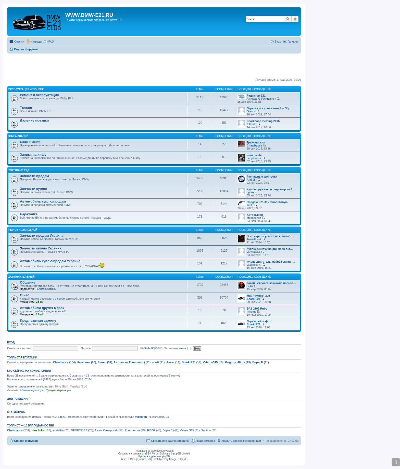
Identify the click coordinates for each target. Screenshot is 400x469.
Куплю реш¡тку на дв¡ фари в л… (270, 248)
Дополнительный (21, 276)
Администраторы (32, 390)
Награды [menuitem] (36, 41)
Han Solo (37, 430)
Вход (11, 342)
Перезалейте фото (259, 321)
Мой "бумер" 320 (258, 295)
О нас (24, 295)
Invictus (251, 311)
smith (250, 205)
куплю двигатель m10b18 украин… (271, 261)
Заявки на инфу (33, 154)
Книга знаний (18, 136)
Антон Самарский (106, 430)
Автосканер (255, 214)
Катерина (83, 362)
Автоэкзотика (47, 288)
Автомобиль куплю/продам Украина (50, 261)
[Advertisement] (154, 66)
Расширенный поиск (295, 19)
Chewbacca (254, 145)
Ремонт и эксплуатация (39, 95)
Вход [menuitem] (278, 41)
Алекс (170, 362)
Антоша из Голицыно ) (261, 98)
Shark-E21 (253, 298)
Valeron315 (210, 362)
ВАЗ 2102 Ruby (257, 308)
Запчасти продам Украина (41, 235)
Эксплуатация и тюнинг (26, 89)
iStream (251, 124)
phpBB (145, 453)
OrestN (251, 111)
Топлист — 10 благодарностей (30, 425)
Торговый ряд (18, 170)
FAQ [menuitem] (51, 41)
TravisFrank (254, 239)
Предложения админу (38, 321)
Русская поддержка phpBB (154, 456)
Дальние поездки (34, 120)
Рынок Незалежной (22, 230)
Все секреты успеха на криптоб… (270, 236)
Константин (132, 430)
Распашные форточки (262, 176)
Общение (27, 282)
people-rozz (254, 158)
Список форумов (26, 440)
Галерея (293, 41)
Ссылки (19, 41)
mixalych (141, 416)
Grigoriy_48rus (235, 362)
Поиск (288, 19)
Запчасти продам (34, 176)
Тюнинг (26, 108)
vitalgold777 (254, 264)
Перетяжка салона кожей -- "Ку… (269, 108)
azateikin (58, 430)
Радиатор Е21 (256, 95)
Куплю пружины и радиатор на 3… (271, 189)
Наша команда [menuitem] (205, 440)
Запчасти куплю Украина (40, 248)
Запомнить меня (177, 348)
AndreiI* (252, 179)
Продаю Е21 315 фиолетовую (267, 202)
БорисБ (257, 362)
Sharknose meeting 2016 (263, 121)
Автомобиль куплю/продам (43, 201)
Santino (206, 430)
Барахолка (29, 214)
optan (250, 192)
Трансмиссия (256, 142)
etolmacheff (254, 217)
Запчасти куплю (33, 189)
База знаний (30, 142)
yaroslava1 (253, 251)
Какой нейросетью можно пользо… (271, 283)
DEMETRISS (79, 430)
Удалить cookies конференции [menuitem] (241, 440)
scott (155, 362)
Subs (250, 286)
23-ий (39, 301)
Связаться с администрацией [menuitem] (170, 440)
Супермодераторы (58, 390)
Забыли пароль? (151, 348)
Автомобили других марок (42, 308)
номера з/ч (254, 155)
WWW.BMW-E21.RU (89, 15)
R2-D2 (151, 430)
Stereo (102, 362)
